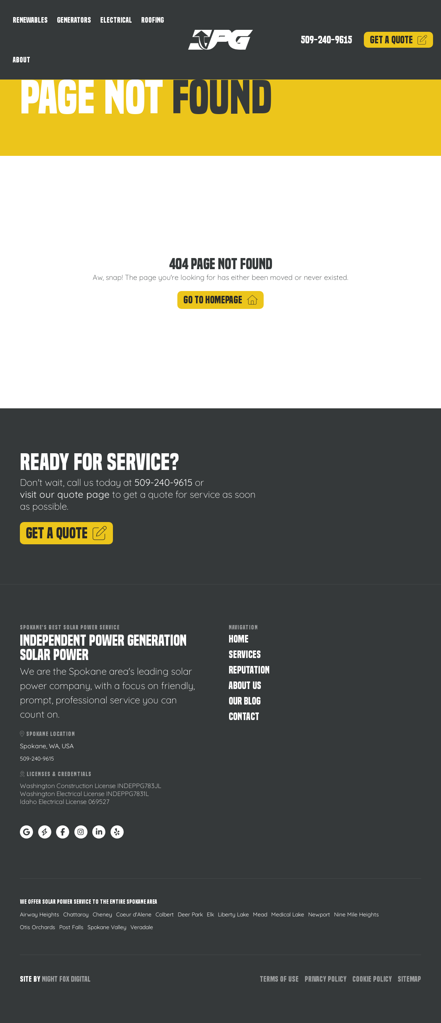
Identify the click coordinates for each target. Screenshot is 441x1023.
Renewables (30, 20)
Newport (319, 914)
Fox (64, 979)
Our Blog (245, 701)
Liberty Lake (233, 914)
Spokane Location (47, 734)
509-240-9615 (326, 40)
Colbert (164, 914)
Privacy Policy (325, 979)
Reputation (249, 670)
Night (50, 979)
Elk (210, 914)
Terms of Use (279, 979)
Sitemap (409, 979)
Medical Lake (287, 914)
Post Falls (71, 927)
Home (239, 639)
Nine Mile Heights (356, 914)
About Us (245, 685)
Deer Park (190, 914)
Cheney (102, 914)
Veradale (141, 927)
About (21, 60)
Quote (398, 40)
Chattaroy (76, 914)
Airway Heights (39, 914)
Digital (81, 979)
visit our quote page (65, 494)
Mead (260, 914)
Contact (244, 716)
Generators (74, 20)
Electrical (116, 20)
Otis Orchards (37, 927)
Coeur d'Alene (134, 914)
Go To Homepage (220, 300)
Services (245, 654)
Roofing (152, 20)
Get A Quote (66, 533)
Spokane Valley (106, 927)
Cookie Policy (372, 979)
